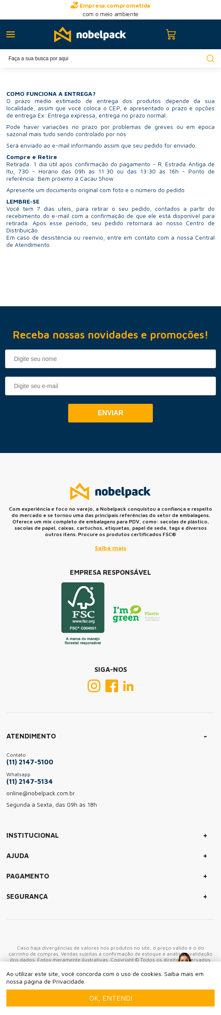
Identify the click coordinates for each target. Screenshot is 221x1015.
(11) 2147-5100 (29, 762)
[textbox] (110, 58)
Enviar (110, 413)
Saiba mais (110, 547)
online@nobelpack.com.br (40, 793)
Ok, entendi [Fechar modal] (110, 998)
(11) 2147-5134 (29, 781)
